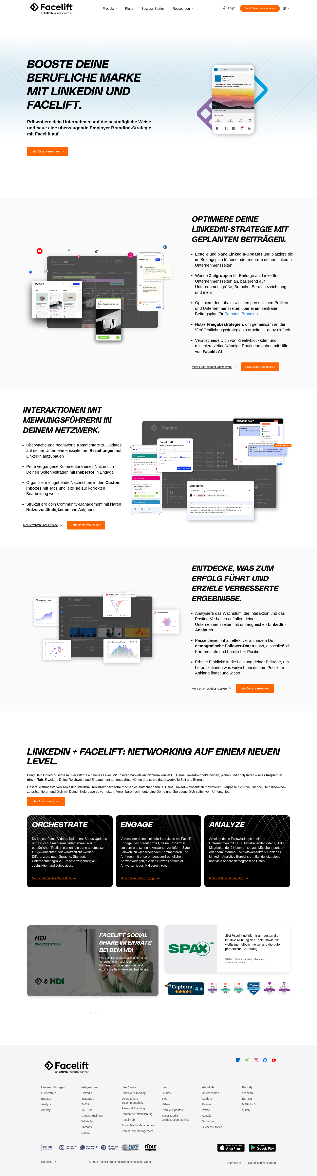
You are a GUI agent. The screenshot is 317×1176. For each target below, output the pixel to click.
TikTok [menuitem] (85, 1104)
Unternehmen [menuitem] (210, 1093)
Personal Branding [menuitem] (133, 1108)
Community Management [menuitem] (137, 1131)
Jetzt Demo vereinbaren (260, 8)
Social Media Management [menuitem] (138, 1125)
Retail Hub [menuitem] (128, 1119)
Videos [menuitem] (166, 1104)
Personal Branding (241, 314)
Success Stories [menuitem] (212, 1127)
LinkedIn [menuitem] (86, 1093)
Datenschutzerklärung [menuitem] (262, 1162)
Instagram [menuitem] (87, 1098)
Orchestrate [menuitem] (48, 1093)
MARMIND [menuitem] (249, 1104)
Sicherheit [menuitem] (208, 1121)
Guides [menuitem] (166, 1093)
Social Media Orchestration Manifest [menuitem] (176, 1117)
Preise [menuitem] (206, 1110)
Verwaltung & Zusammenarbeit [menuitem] (132, 1100)
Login (231, 8)
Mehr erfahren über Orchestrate (212, 367)
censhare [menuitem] (248, 1093)
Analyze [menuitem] (46, 1104)
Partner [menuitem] (206, 1104)
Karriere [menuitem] (207, 1098)
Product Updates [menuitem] (172, 1110)
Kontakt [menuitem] (206, 1115)
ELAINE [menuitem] (247, 1098)
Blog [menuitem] (164, 1098)
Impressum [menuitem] (234, 1162)
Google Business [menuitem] (92, 1115)
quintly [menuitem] (246, 1110)
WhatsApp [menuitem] (88, 1121)
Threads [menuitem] (86, 1127)
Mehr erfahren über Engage (40, 525)
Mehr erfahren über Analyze (209, 688)
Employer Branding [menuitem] (134, 1093)
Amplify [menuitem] (46, 1110)
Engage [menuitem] (46, 1098)
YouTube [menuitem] (87, 1110)
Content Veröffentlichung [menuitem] (137, 1114)
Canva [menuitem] (85, 1132)
